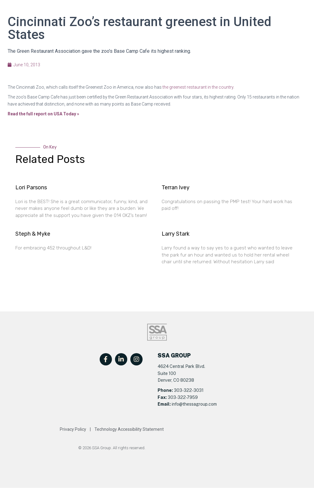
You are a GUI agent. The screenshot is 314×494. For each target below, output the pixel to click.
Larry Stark (176, 233)
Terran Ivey (176, 187)
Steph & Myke (32, 233)
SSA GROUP (174, 355)
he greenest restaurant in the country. (199, 87)
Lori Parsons (31, 187)
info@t (177, 404)
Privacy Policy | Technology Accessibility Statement (112, 429)
